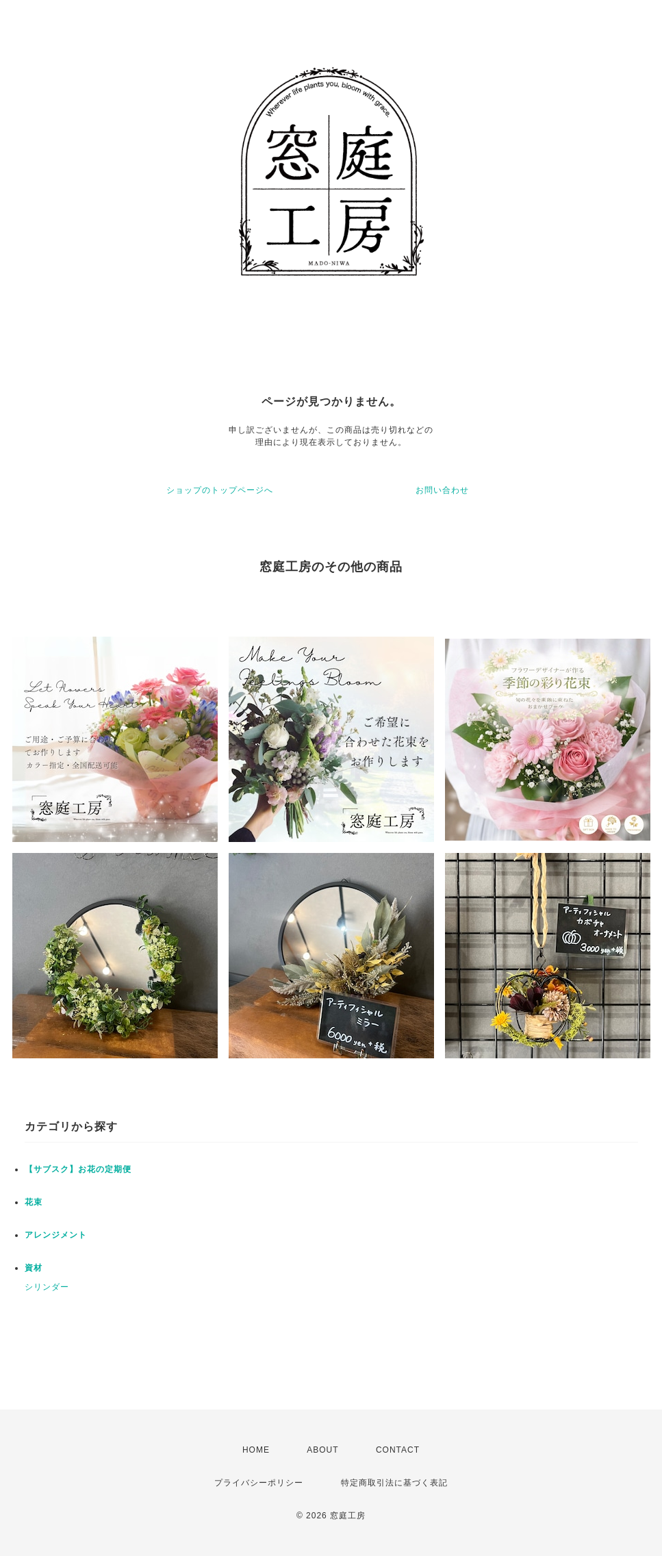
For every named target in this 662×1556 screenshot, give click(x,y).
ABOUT (322, 1450)
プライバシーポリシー (258, 1483)
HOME (256, 1450)
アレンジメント (56, 1235)
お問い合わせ (442, 490)
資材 (33, 1268)
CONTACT (398, 1450)
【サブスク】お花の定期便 (78, 1169)
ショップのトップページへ (219, 490)
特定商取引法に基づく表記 (394, 1483)
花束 (33, 1202)
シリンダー (47, 1287)
